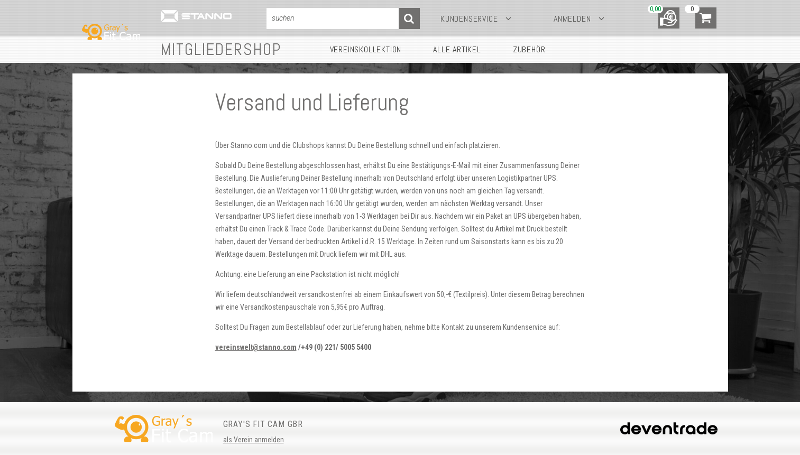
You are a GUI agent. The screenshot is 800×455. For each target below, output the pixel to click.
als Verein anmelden (253, 439)
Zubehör (529, 49)
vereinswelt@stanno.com (256, 347)
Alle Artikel (457, 49)
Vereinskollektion (366, 49)
